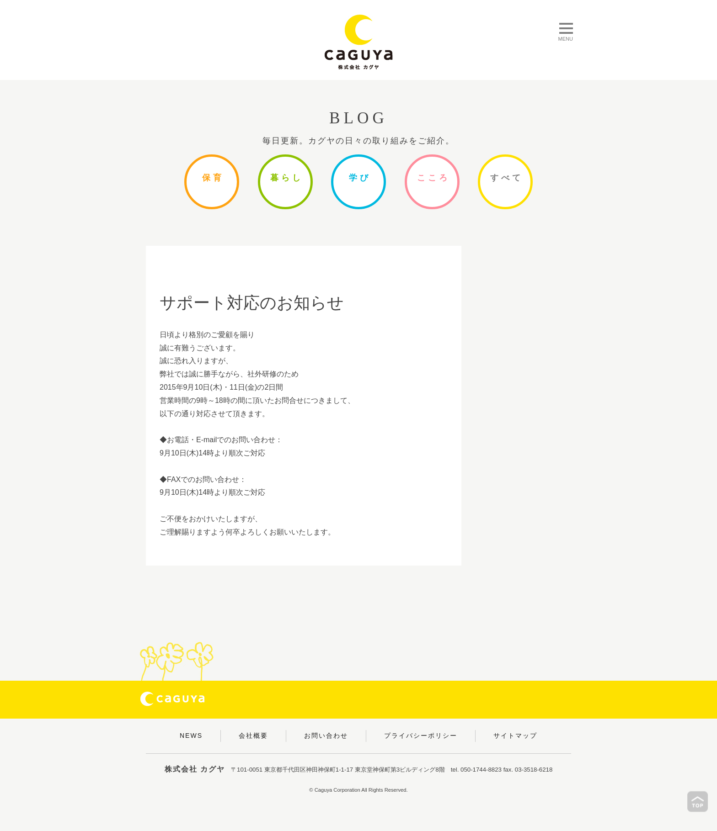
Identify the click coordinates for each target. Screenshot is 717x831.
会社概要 (253, 735)
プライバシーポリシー (420, 735)
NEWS (191, 735)
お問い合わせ (326, 735)
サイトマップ (515, 735)
